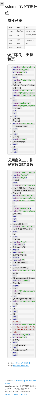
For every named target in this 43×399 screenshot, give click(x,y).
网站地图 (17, 394)
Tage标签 (24, 394)
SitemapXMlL (24, 381)
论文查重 (15, 381)
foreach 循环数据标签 (21, 366)
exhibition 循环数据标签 (21, 363)
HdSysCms (9, 394)
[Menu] (2, 199)
